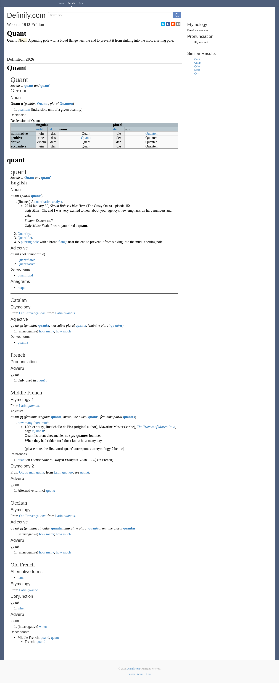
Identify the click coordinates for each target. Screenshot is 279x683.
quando (67, 472)
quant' (45, 85)
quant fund (25, 275)
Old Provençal (29, 313)
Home (61, 3)
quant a (23, 342)
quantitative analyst (48, 202)
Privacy (131, 674)
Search (71, 3)
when (21, 608)
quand (84, 472)
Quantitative (26, 264)
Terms (148, 674)
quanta (43, 325)
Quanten (66, 104)
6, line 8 (38, 431)
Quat (196, 73)
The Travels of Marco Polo (156, 427)
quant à (42, 380)
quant (28, 85)
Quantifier (25, 238)
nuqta (21, 288)
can (43, 313)
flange (62, 242)
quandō (33, 590)
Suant (197, 70)
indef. (40, 129)
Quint (197, 66)
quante (56, 417)
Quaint (197, 62)
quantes (116, 325)
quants (36, 196)
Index (82, 3)
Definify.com (133, 668)
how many (46, 331)
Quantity (24, 234)
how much (63, 331)
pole (36, 242)
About (140, 674)
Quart (197, 59)
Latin (59, 313)
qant (21, 578)
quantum (24, 109)
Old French (27, 472)
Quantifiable (26, 260)
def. (50, 129)
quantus (69, 313)
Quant (29, 177)
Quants (42, 104)
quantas (129, 528)
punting (26, 242)
